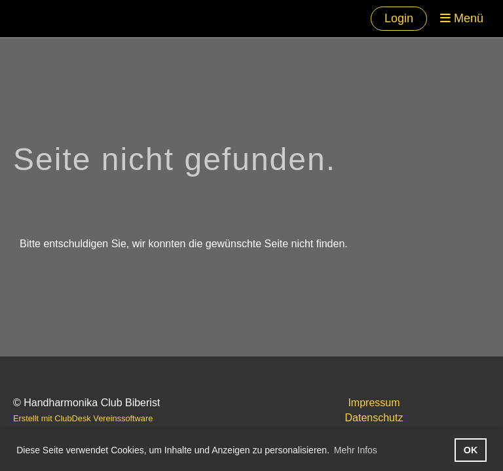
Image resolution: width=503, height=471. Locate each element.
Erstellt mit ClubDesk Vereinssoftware (83, 418)
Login (398, 18)
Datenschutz (374, 417)
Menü (461, 18)
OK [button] (471, 450)
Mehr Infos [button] (355, 450)
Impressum (374, 402)
